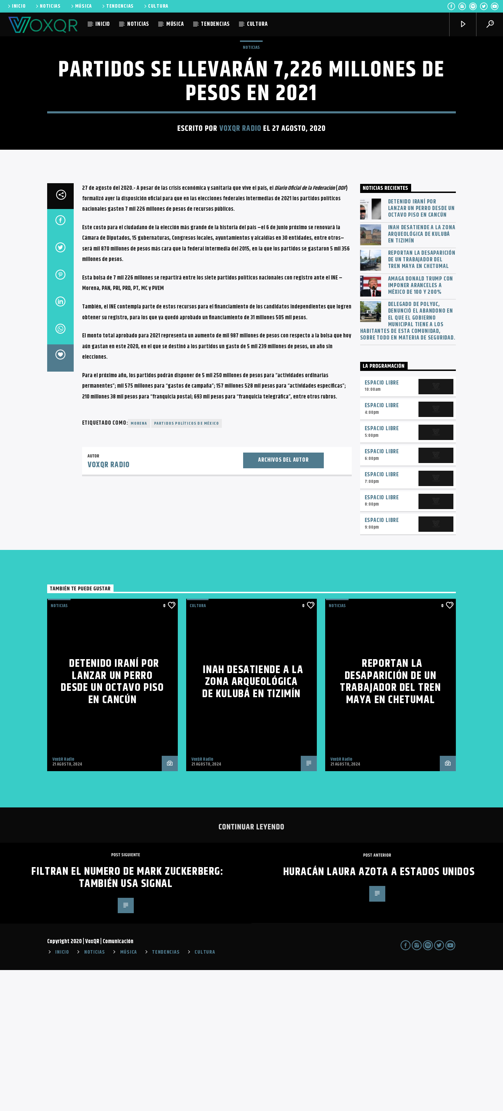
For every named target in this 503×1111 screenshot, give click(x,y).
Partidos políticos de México (186, 564)
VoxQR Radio (240, 199)
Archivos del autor (283, 601)
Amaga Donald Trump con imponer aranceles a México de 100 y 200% (420, 427)
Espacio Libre (382, 524)
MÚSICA (81, 6)
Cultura (198, 746)
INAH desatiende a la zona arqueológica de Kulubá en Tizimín (421, 375)
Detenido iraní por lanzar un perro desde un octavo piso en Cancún (421, 350)
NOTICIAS (48, 6)
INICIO (16, 6)
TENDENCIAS (117, 6)
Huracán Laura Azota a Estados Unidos (379, 1012)
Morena (139, 564)
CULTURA (155, 6)
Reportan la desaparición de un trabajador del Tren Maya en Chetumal (421, 401)
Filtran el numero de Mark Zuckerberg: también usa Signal (127, 1018)
